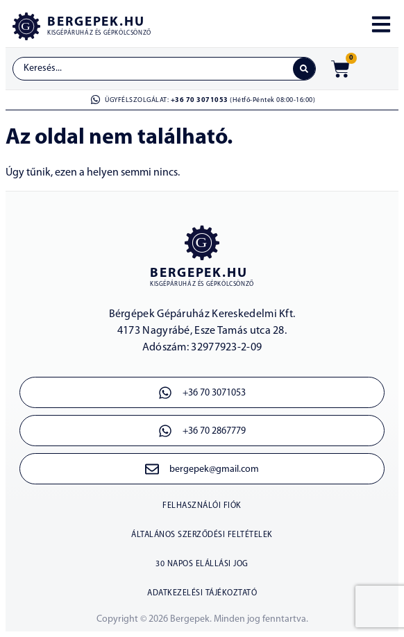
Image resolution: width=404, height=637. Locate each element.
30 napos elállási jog (202, 564)
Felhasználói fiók (202, 506)
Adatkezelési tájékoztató (202, 593)
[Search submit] (304, 69)
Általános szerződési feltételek (202, 535)
